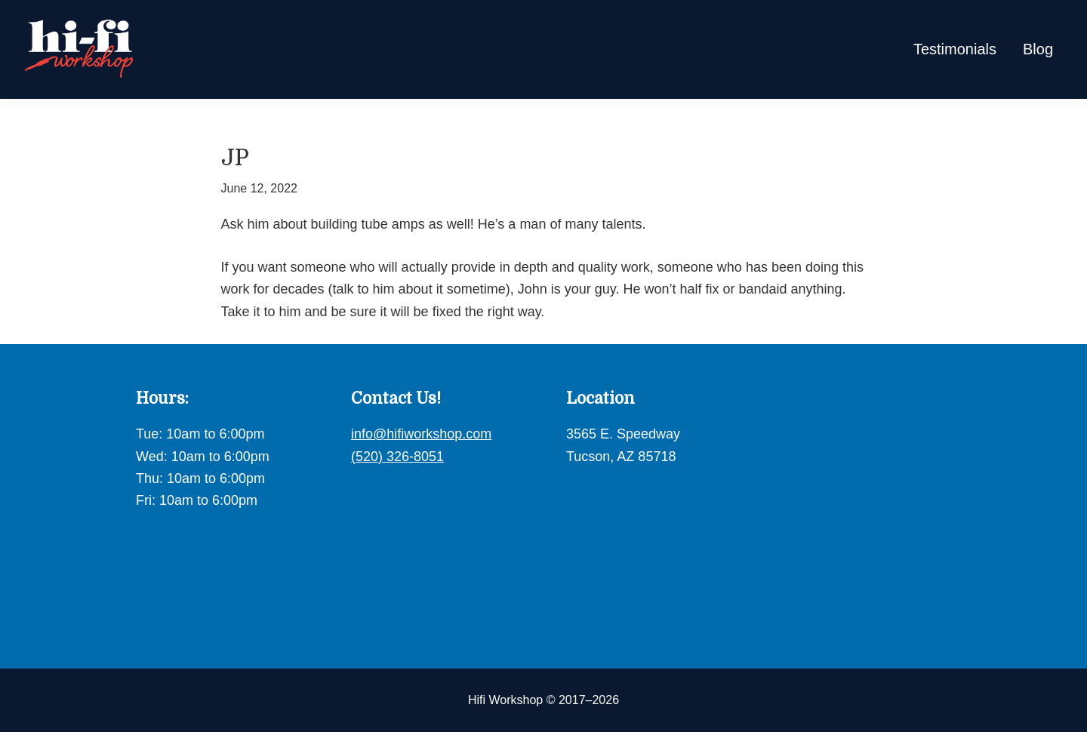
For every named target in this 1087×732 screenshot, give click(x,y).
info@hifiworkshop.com (421, 433)
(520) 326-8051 (397, 456)
